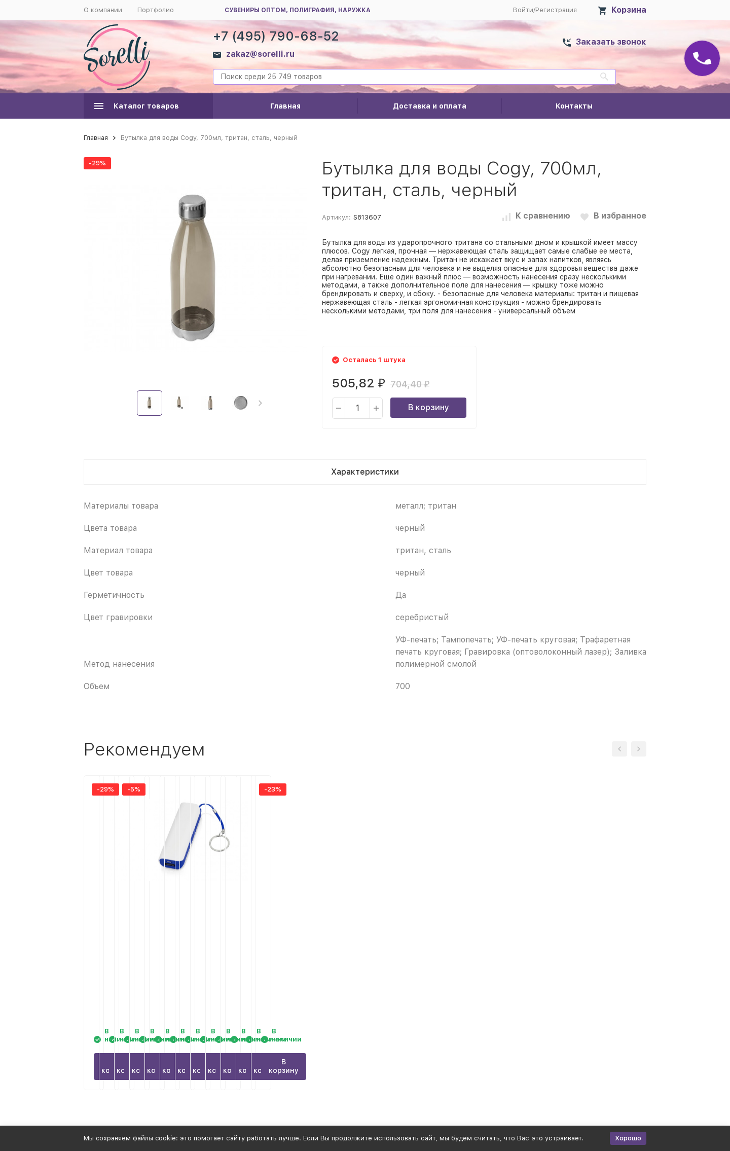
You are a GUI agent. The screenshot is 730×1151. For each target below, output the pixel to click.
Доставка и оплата (429, 106)
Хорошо (628, 1138)
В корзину (428, 407)
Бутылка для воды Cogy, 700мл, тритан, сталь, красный (138, 920)
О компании (103, 10)
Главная (285, 106)
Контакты (574, 106)
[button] (260, 403)
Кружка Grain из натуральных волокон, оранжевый (280, 920)
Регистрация (556, 10)
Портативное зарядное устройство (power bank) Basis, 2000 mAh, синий (573, 920)
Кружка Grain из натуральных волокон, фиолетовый (424, 920)
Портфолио (155, 10)
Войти (523, 10)
